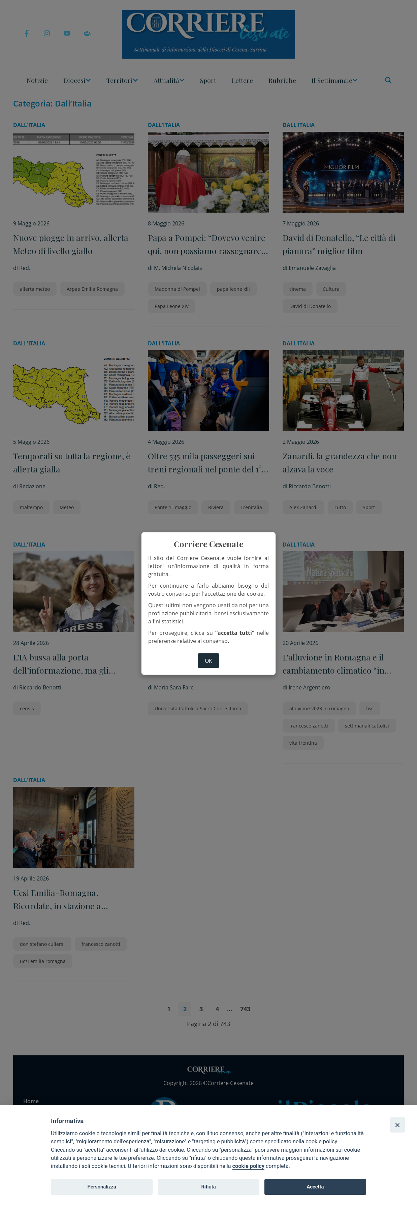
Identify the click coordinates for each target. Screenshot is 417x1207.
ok (208, 660)
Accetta (315, 1187)
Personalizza (101, 1187)
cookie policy (248, 1166)
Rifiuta (208, 1187)
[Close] (397, 1124)
